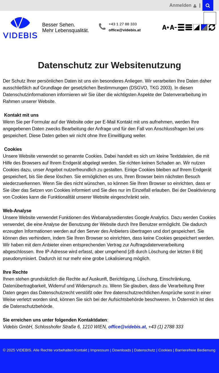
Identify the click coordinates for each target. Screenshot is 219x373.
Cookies (165, 350)
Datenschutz (144, 350)
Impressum (99, 350)
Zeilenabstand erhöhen (182, 27)
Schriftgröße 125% (166, 27)
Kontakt (80, 350)
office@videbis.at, (127, 326)
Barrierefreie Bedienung (195, 350)
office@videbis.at (125, 30)
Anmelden (183, 5)
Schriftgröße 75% (174, 27)
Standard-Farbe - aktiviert (205, 27)
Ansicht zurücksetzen (211, 27)
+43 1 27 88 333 (123, 24)
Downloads (121, 350)
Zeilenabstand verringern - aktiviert (189, 27)
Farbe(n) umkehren (197, 27)
